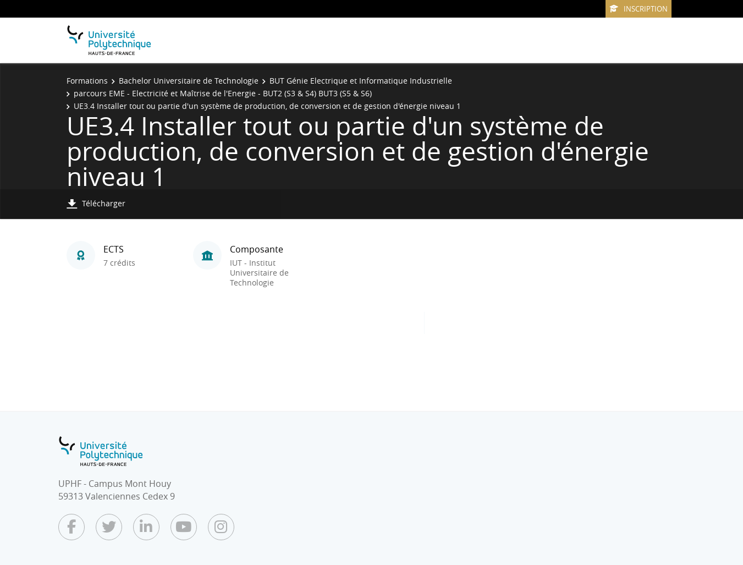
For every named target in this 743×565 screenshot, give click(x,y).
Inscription (638, 9)
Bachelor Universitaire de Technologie (188, 80)
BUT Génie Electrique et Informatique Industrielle (360, 80)
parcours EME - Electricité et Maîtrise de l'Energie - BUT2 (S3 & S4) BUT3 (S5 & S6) (223, 93)
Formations (87, 80)
